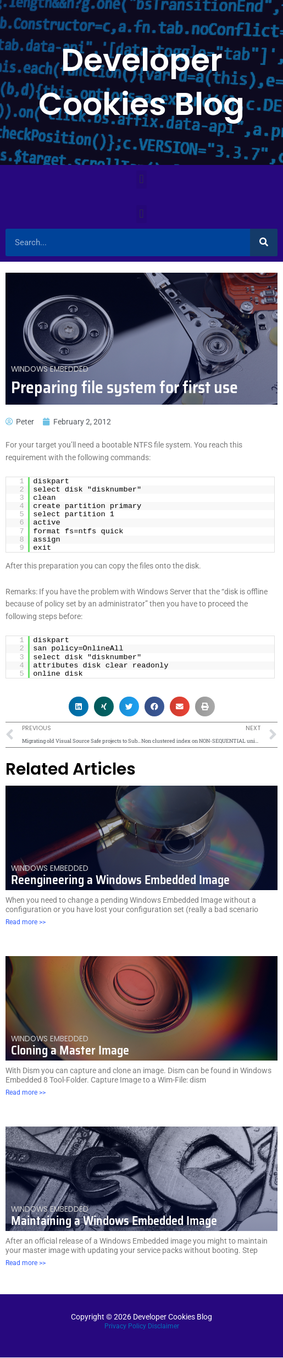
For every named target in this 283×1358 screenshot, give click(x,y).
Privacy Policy (125, 1326)
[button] (141, 179)
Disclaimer (163, 1326)
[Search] (264, 242)
